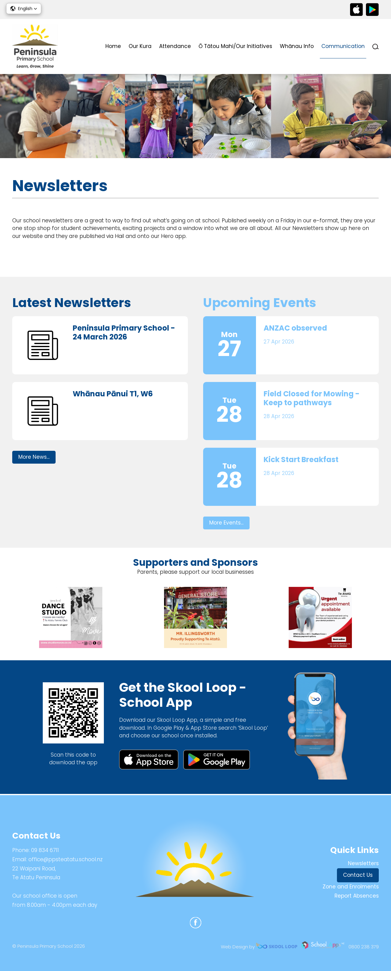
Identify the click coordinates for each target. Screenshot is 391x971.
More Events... (226, 523)
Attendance (175, 46)
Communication (343, 46)
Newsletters (363, 863)
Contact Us (358, 875)
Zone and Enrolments (351, 886)
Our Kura (140, 46)
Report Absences (356, 895)
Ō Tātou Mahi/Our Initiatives (235, 46)
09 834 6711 (45, 850)
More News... (33, 457)
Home (113, 46)
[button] (23, 8)
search (375, 46)
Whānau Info (297, 46)
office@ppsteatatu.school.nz (65, 859)
